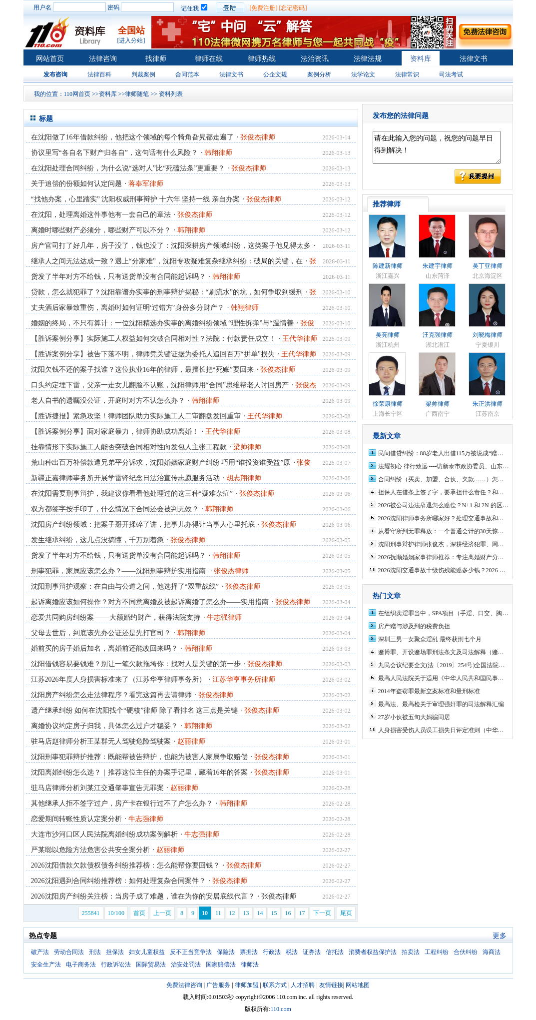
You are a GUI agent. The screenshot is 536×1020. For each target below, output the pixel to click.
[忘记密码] (293, 7)
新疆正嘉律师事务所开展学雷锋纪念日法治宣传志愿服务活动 (125, 478)
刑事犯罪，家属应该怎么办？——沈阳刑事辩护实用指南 (119, 571)
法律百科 (99, 74)
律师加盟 (247, 985)
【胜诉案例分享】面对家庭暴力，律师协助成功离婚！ (115, 431)
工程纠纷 (437, 952)
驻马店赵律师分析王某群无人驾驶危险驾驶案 (101, 741)
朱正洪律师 (488, 403)
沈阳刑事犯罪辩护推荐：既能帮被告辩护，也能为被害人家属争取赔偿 (139, 757)
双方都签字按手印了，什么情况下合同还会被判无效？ (115, 509)
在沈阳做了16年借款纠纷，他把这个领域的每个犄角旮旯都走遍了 (132, 137)
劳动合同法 (69, 952)
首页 (139, 913)
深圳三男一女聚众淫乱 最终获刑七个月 (430, 639)
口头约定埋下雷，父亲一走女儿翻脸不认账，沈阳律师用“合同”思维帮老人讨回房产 (160, 385)
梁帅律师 (438, 403)
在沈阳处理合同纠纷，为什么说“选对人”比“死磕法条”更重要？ (128, 168)
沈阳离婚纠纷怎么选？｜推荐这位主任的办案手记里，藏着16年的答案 (139, 772)
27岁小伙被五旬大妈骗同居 (414, 717)
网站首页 (50, 58)
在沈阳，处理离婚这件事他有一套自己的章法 (101, 214)
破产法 (40, 952)
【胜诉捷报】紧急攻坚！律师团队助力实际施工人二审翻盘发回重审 (136, 416)
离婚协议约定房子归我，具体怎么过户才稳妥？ (104, 726)
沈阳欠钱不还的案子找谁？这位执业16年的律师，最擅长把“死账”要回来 (142, 369)
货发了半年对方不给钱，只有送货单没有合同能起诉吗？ (118, 276)
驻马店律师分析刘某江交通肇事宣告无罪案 (97, 788)
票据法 (249, 952)
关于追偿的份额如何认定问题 (76, 183)
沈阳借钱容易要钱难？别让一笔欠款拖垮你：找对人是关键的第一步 (136, 664)
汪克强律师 (438, 334)
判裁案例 (143, 74)
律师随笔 (137, 93)
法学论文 (363, 74)
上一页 (162, 913)
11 (218, 913)
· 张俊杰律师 (277, 896)
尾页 (346, 913)
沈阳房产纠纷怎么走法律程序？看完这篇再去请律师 (111, 695)
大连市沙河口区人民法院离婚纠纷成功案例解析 (104, 834)
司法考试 (451, 74)
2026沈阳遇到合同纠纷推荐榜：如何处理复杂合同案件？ (118, 881)
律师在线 (209, 58)
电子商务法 (81, 964)
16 (288, 913)
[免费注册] (264, 7)
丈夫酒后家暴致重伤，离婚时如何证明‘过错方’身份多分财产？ (127, 307)
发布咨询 (55, 74)
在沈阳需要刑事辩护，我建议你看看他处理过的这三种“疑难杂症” (132, 493)
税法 (292, 952)
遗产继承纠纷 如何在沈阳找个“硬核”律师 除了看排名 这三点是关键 (134, 710)
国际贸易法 (151, 964)
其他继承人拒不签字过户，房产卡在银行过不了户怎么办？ (122, 803)
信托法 (335, 952)
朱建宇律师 (438, 265)
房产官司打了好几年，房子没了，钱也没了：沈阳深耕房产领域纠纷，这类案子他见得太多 (171, 245)
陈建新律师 (388, 265)
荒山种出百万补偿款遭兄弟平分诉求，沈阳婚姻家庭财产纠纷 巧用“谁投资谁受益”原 (161, 462)
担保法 (115, 952)
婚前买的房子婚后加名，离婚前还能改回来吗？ (104, 648)
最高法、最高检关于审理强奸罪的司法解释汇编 (441, 704)
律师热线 (262, 58)
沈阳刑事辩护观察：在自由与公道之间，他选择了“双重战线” (125, 586)
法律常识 (407, 74)
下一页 (322, 913)
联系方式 (275, 985)
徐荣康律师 (388, 403)
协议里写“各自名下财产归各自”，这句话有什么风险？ (114, 152)
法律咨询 (103, 58)
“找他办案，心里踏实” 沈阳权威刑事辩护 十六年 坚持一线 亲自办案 (135, 199)
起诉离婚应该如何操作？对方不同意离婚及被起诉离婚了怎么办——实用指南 (150, 602)
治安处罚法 (186, 964)
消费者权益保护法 (373, 952)
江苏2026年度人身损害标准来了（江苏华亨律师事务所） (118, 679)
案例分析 (319, 74)
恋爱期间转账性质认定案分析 (76, 819)
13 (246, 913)
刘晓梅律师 (488, 334)
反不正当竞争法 (191, 952)
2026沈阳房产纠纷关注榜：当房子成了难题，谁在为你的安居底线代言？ (143, 896)
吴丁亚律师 (488, 265)
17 (302, 913)
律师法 (250, 964)
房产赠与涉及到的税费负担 (414, 626)
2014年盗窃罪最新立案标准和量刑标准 (429, 691)
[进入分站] (131, 40)
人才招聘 (303, 985)
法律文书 (474, 58)
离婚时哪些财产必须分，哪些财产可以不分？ (101, 230)
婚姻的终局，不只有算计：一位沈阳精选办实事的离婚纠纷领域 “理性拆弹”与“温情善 (162, 323)
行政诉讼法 (116, 964)
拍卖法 (411, 952)
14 (260, 913)
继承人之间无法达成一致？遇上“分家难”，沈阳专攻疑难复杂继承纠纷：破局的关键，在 (167, 261)
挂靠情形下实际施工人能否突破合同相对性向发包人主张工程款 (129, 447)
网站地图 (358, 985)
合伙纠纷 (466, 952)
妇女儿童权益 (147, 952)
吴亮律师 (388, 334)
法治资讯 (315, 58)
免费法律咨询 (184, 985)
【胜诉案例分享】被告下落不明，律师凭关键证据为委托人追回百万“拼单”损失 (153, 354)
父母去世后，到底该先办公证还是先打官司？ (101, 633)
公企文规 (275, 74)
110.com (281, 1009)
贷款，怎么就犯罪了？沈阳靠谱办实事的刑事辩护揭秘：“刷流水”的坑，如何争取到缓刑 (167, 292)
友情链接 (331, 985)
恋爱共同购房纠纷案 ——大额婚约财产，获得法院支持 (116, 617)
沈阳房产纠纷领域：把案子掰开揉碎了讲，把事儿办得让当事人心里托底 (143, 524)
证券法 (312, 952)
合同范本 (187, 74)
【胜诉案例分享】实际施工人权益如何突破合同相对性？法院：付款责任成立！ (153, 338)
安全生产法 (46, 964)
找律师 (155, 58)
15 (274, 913)
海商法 (492, 952)
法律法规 (368, 58)
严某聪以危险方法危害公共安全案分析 (90, 850)
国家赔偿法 (221, 964)
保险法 (226, 952)
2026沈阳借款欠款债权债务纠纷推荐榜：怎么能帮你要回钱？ (125, 865)
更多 (500, 936)
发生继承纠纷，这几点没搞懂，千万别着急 (97, 540)
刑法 (95, 952)
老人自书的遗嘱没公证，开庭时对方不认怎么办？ (108, 400)
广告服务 (218, 985)
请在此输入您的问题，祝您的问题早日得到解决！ (437, 147)
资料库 (420, 58)
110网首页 (77, 93)
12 (232, 913)
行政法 (272, 952)
